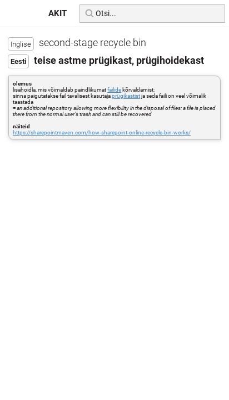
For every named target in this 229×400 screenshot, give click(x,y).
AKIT (57, 13)
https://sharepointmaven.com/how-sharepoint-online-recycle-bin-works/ (102, 132)
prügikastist (126, 96)
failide (114, 90)
